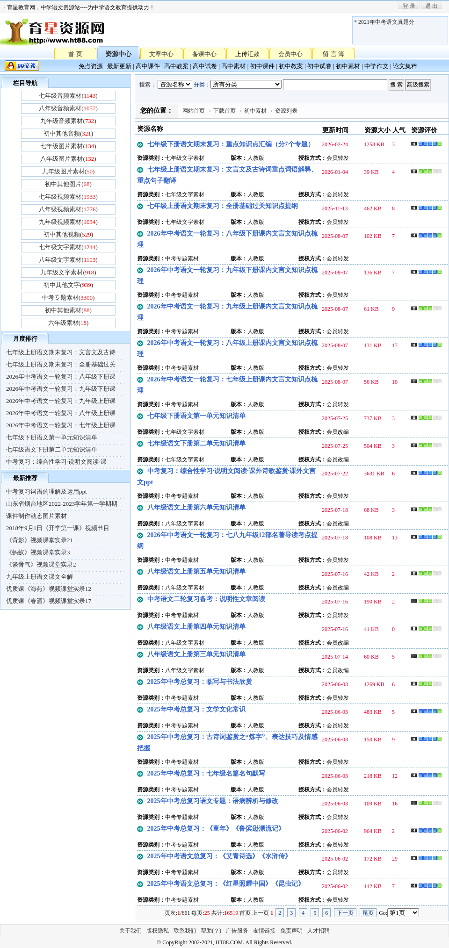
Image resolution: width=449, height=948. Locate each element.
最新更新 (119, 66)
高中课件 (148, 66)
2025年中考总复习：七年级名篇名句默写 (206, 773)
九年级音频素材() (68, 120)
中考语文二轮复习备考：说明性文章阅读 (206, 599)
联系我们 (185, 930)
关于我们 (130, 930)
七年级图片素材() (68, 146)
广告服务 (237, 930)
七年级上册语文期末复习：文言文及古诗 (61, 352)
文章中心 (161, 53)
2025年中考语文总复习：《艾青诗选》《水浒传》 (219, 856)
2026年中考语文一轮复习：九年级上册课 (61, 400)
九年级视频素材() (68, 221)
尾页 (368, 913)
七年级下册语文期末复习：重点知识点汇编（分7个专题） (230, 144)
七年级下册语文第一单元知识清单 (51, 437)
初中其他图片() (68, 183)
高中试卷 (205, 66)
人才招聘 (318, 930)
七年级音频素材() (68, 95)
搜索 (145, 84)
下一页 (345, 913)
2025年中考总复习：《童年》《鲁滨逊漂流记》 (216, 828)
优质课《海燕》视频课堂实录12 (48, 588)
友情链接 (264, 930)
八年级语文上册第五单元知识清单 (196, 571)
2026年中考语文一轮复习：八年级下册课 (61, 376)
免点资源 (91, 66)
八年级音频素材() (68, 108)
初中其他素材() (68, 310)
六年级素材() (68, 322)
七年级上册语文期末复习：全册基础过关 (61, 364)
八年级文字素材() (68, 259)
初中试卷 (319, 66)
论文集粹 (405, 66)
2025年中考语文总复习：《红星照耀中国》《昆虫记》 (225, 883)
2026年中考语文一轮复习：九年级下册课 (61, 388)
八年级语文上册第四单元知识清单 (196, 626)
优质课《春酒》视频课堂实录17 (48, 600)
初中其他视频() (68, 234)
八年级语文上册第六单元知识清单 (196, 507)
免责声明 (291, 930)
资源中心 (118, 53)
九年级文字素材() (68, 272)
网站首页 (193, 111)
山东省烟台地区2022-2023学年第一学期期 (61, 503)
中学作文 (376, 66)
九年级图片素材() (68, 171)
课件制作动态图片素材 (36, 515)
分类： (202, 84)
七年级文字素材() (68, 247)
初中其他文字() (68, 284)
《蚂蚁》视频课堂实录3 (38, 552)
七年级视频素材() (68, 196)
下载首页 (224, 111)
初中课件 (262, 66)
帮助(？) (211, 930)
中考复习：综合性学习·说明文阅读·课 (56, 461)
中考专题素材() (68, 297)
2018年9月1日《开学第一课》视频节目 (57, 527)
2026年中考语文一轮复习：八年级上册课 (61, 413)
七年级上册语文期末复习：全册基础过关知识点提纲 (222, 205)
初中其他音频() (68, 133)
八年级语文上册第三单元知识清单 (196, 654)
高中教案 (176, 66)
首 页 (75, 53)
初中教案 (291, 66)
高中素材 (233, 66)
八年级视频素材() (68, 209)
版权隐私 (157, 930)
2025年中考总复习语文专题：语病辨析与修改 (212, 800)
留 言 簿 (333, 53)
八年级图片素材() (68, 158)
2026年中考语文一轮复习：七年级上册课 (61, 425)
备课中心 (204, 53)
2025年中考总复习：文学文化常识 (196, 709)
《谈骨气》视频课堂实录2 (41, 564)
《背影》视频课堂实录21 (39, 540)
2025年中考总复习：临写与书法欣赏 (199, 681)
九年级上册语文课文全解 (39, 576)
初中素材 (348, 66)
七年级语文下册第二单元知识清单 (51, 449)
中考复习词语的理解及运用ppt (46, 491)
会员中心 (290, 53)
